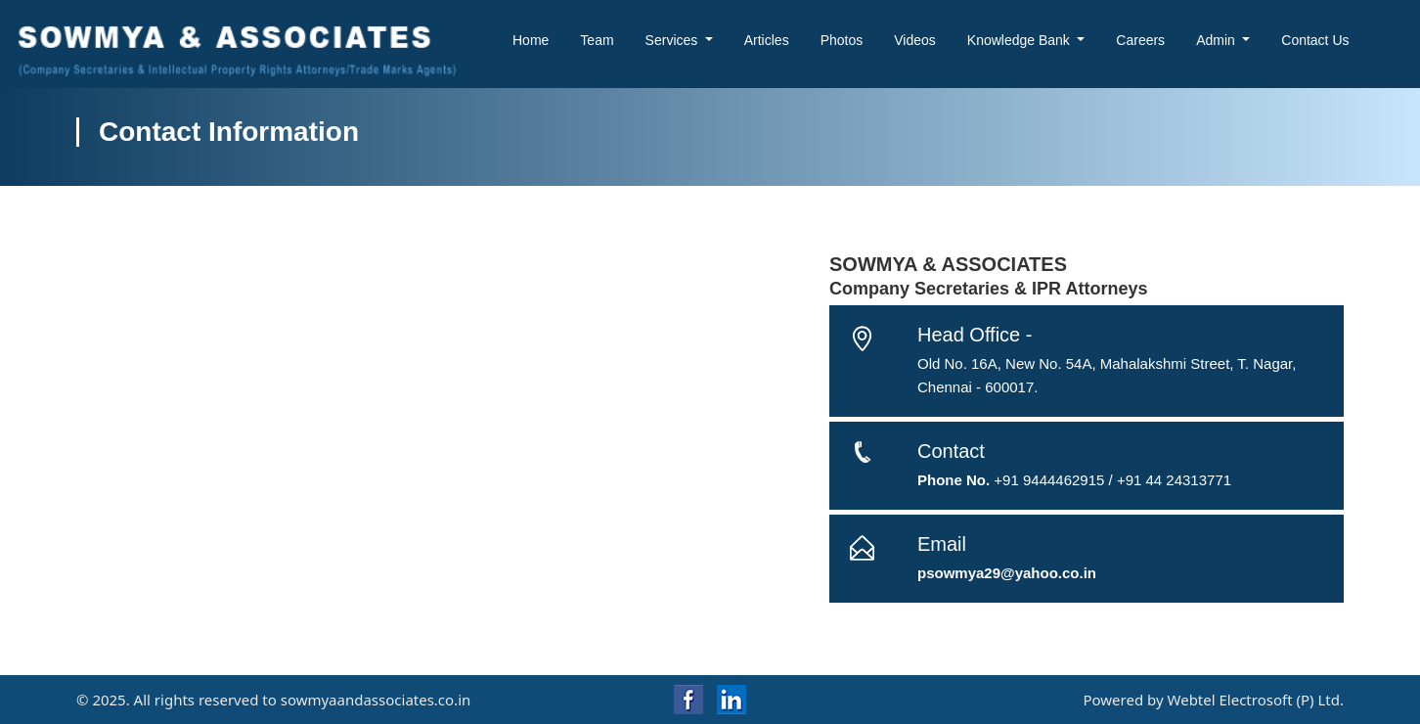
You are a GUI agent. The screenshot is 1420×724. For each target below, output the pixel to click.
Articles (766, 40)
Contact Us (1315, 40)
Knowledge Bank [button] (1020, 40)
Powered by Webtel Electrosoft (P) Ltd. (1213, 699)
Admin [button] (1217, 40)
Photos (842, 40)
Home (530, 40)
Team (596, 40)
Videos (915, 40)
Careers (1140, 40)
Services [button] (673, 40)
